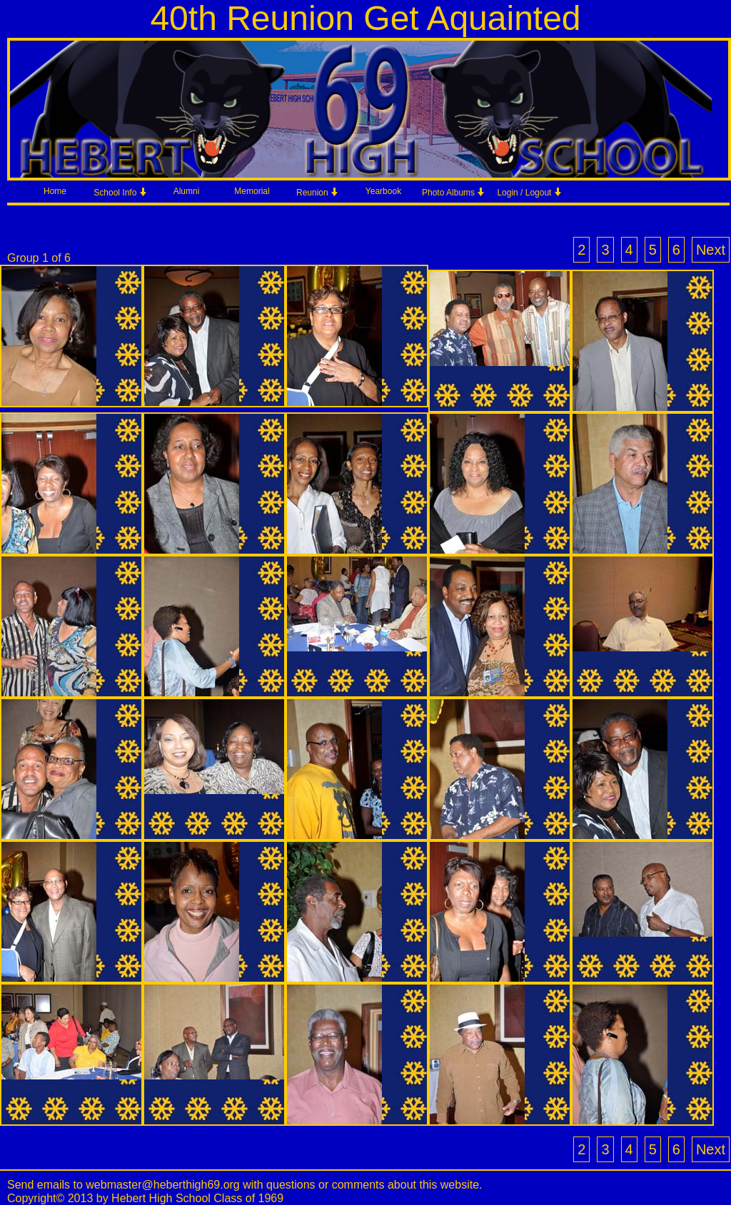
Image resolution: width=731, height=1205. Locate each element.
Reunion (317, 192)
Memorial (251, 191)
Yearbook (383, 191)
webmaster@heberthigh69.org (162, 1185)
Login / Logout (529, 192)
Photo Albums (453, 192)
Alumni (186, 191)
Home (55, 191)
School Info (120, 192)
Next (710, 250)
